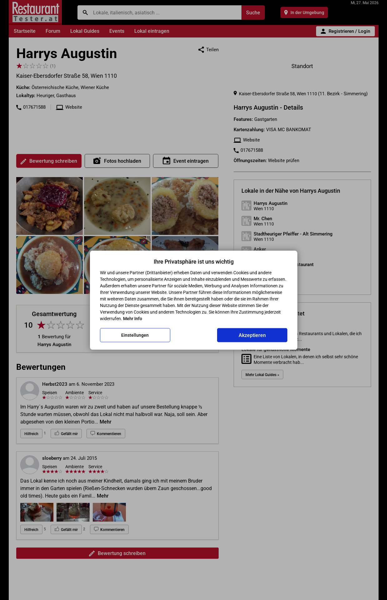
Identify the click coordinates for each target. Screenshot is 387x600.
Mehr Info (132, 318)
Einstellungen (135, 335)
